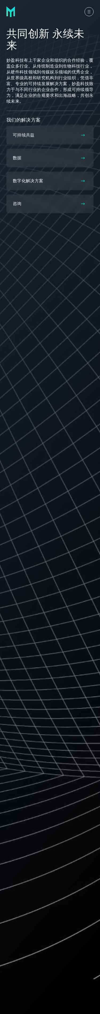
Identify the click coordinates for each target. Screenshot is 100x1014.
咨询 (49, 203)
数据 (49, 157)
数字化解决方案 (49, 180)
